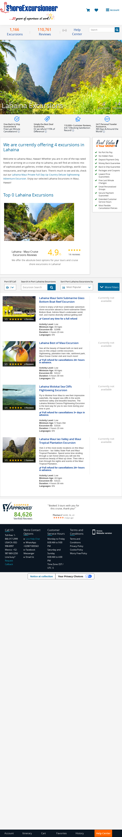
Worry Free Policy (78, 553)
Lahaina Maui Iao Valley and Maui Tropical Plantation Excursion (60, 441)
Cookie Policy (76, 549)
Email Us (29, 556)
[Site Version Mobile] (102, 531)
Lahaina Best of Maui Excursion (59, 343)
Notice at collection (41, 576)
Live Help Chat (32, 538)
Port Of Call (10, 282)
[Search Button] (117, 29)
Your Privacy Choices (70, 576)
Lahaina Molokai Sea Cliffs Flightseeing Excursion (55, 388)
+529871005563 (31, 546)
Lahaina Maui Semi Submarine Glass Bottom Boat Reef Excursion (61, 299)
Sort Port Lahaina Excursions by (77, 282)
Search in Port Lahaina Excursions (38, 282)
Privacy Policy (76, 546)
